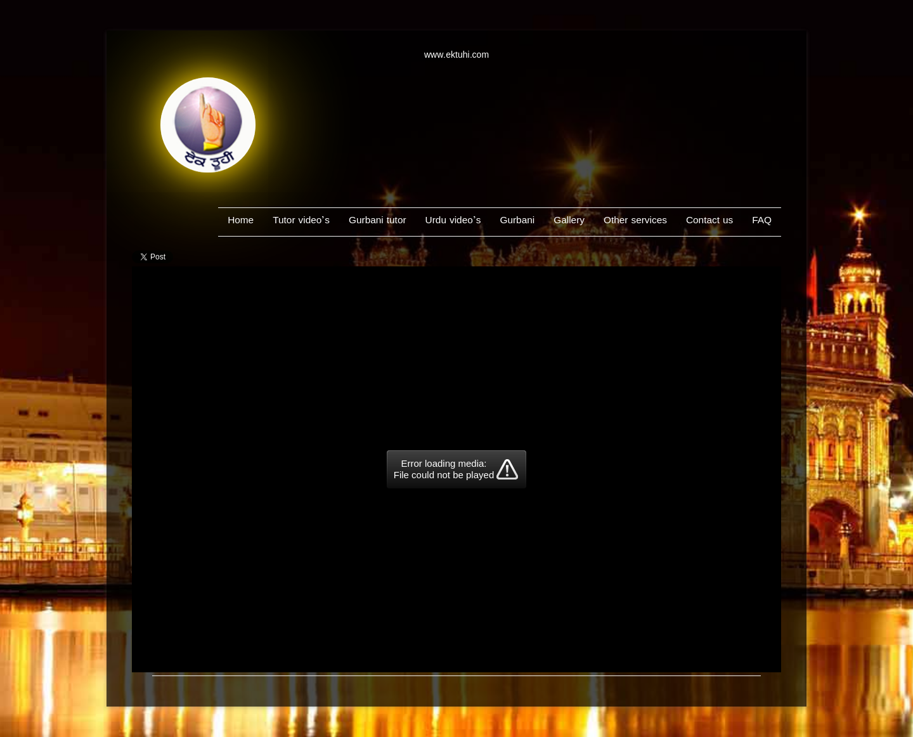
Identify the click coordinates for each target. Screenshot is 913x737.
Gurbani (517, 222)
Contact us (709, 222)
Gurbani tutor (377, 222)
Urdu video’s (453, 222)
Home (241, 222)
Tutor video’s (301, 222)
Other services (635, 222)
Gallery (569, 222)
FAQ (762, 222)
